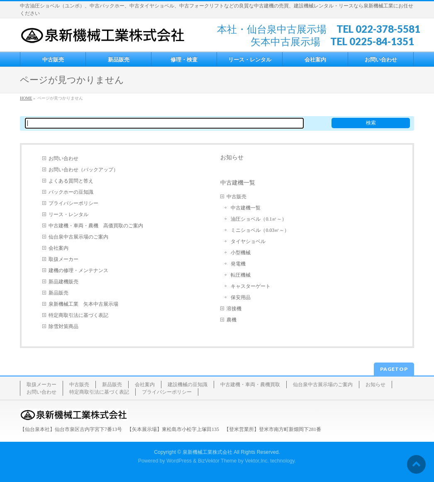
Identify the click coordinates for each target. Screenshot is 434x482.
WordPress (179, 461)
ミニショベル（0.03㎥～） (260, 230)
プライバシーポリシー (73, 203)
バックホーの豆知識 (71, 192)
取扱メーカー (63, 259)
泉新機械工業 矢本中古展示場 (83, 304)
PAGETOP (394, 369)
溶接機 (234, 309)
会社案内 (58, 248)
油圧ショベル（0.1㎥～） (259, 219)
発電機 (238, 264)
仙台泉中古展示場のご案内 (78, 237)
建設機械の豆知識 (187, 384)
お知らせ (232, 157)
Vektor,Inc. (257, 461)
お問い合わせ (63, 158)
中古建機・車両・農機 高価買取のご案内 (96, 226)
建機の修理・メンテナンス (78, 270)
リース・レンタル (68, 214)
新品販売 (58, 293)
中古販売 (236, 197)
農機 (232, 320)
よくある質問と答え (71, 181)
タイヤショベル (248, 241)
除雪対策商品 (63, 326)
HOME (26, 98)
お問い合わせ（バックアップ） (83, 170)
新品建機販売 (63, 282)
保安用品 (241, 297)
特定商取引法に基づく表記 (78, 315)
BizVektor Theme (217, 461)
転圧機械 (241, 275)
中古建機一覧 (237, 182)
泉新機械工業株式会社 (207, 452)
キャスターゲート (251, 286)
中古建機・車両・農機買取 (250, 384)
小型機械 (241, 253)
